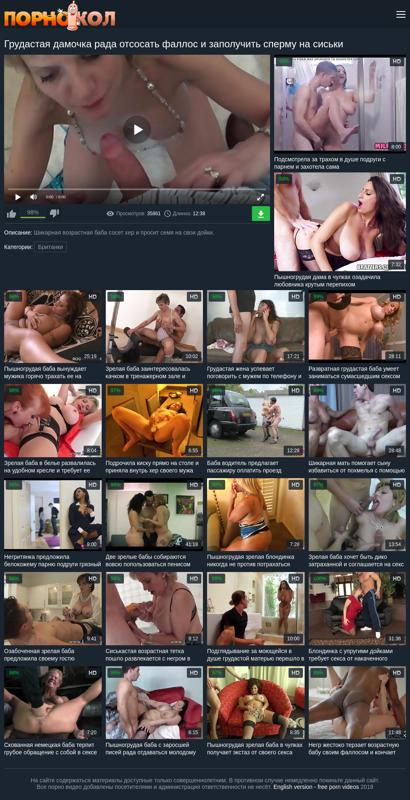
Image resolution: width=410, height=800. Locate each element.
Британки (50, 247)
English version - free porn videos (316, 787)
